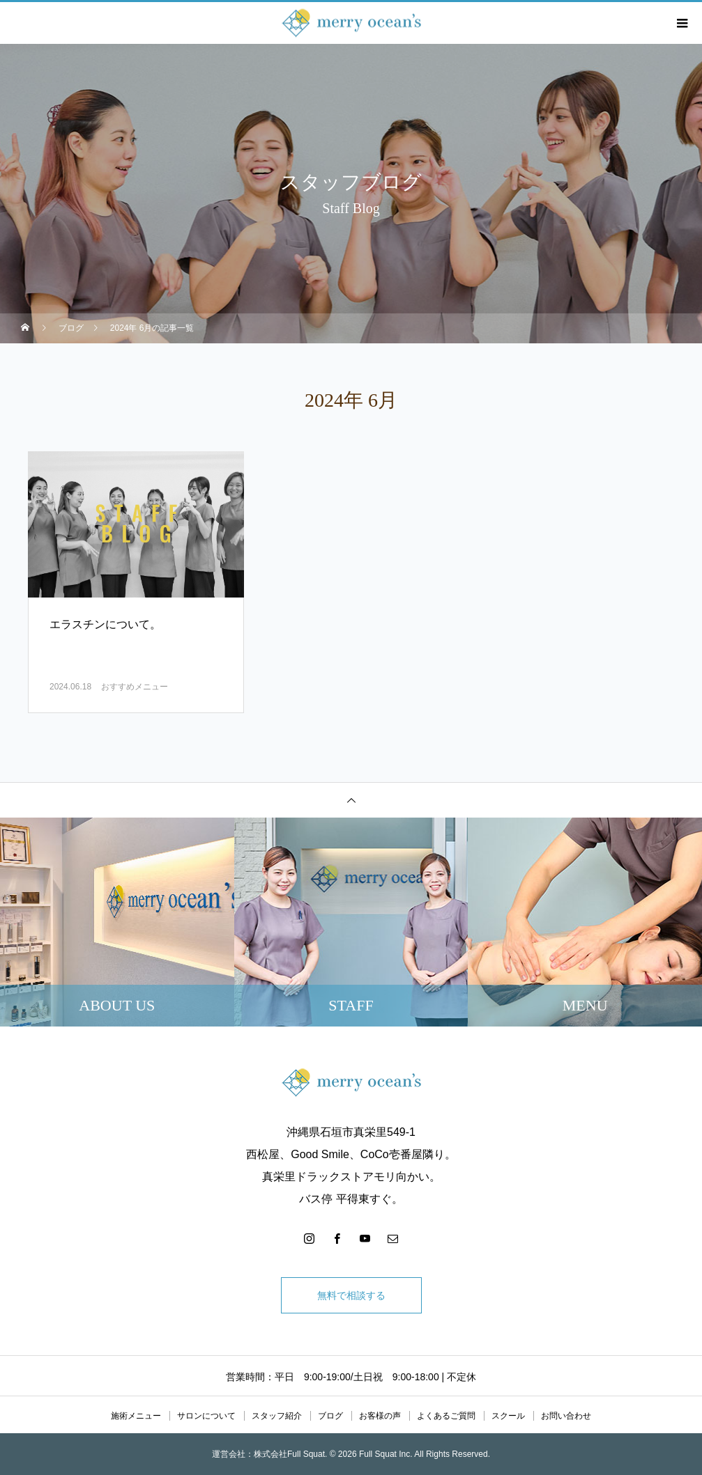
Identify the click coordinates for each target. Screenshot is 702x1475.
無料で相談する (351, 1295)
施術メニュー (136, 1416)
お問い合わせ (566, 1416)
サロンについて (206, 1416)
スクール (508, 1416)
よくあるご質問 (446, 1416)
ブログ (330, 1416)
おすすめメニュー (134, 687)
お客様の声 (380, 1416)
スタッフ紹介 (277, 1416)
